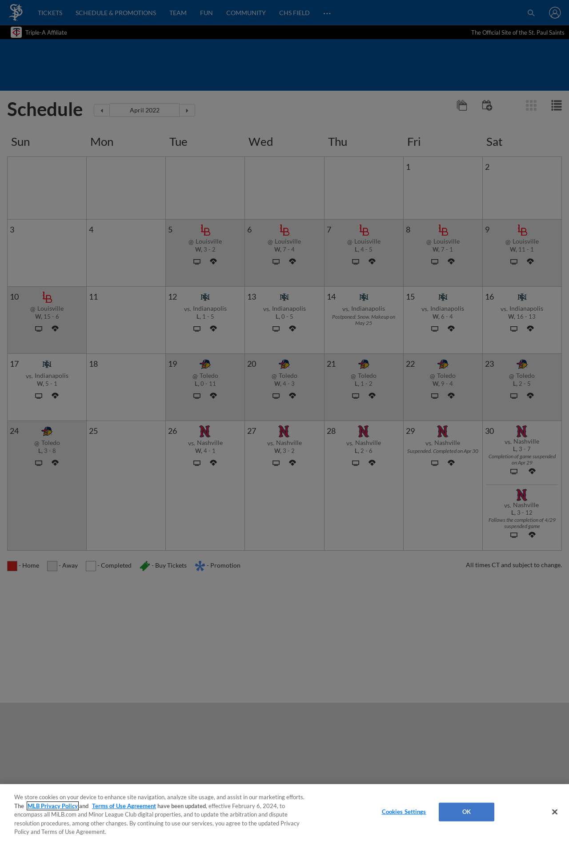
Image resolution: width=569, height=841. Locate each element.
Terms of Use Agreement (124, 805)
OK (466, 811)
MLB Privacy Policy (53, 805)
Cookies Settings (404, 811)
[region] (284, 812)
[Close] (555, 812)
